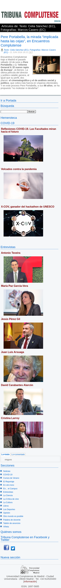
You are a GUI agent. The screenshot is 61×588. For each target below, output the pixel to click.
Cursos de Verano (11, 478)
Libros (6, 506)
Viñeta (6, 527)
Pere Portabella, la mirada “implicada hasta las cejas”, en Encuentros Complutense (29, 41)
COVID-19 (7, 123)
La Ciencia (8, 495)
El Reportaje (8, 481)
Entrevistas (8, 247)
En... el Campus (10, 488)
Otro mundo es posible (13, 516)
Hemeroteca (9, 117)
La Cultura (7, 502)
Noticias (6, 471)
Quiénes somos (11, 532)
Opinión (6, 513)
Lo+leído (5, 454)
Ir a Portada (8, 100)
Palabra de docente (11, 520)
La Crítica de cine (11, 499)
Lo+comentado (18, 454)
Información (30, 581)
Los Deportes (9, 509)
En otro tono (8, 485)
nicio (57, 21)
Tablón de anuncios (11, 523)
